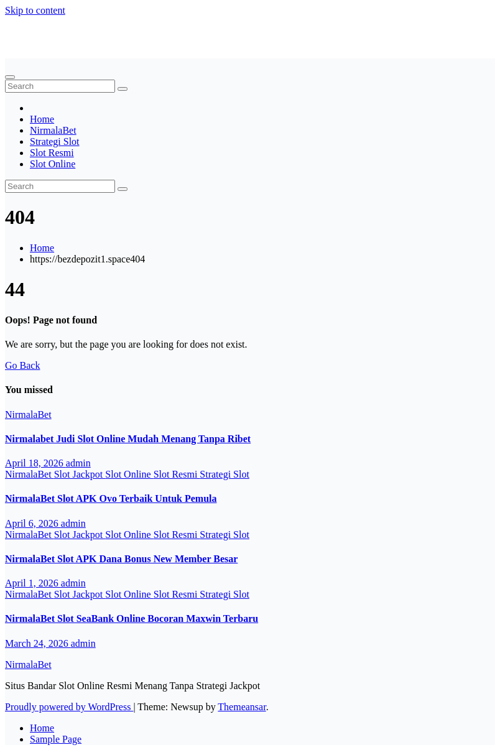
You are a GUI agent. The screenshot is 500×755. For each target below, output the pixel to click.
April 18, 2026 (35, 463)
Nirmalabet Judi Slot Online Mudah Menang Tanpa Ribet (128, 438)
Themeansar (242, 707)
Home (42, 119)
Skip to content (35, 10)
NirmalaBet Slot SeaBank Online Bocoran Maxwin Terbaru (131, 618)
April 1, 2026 (33, 583)
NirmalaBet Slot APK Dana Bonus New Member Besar (121, 559)
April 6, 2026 (33, 523)
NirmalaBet (28, 31)
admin (78, 463)
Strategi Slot (55, 141)
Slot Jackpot (80, 474)
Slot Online (52, 164)
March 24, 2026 (38, 643)
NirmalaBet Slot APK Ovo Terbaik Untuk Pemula (110, 498)
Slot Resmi (52, 152)
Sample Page (55, 739)
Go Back (22, 365)
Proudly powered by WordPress (69, 707)
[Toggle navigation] (10, 77)
